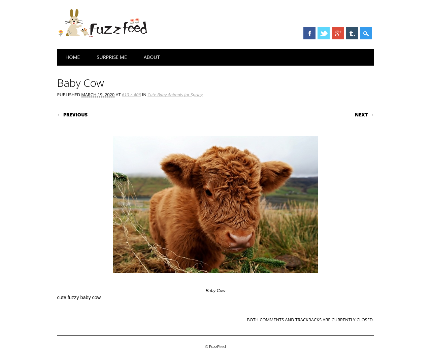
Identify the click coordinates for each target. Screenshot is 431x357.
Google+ (338, 33)
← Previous (72, 114)
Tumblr (352, 33)
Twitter (324, 33)
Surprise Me (112, 57)
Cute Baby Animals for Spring (175, 95)
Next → (364, 114)
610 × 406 (131, 95)
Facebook (309, 33)
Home (73, 57)
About (152, 57)
